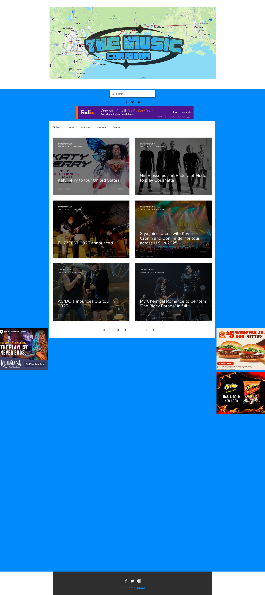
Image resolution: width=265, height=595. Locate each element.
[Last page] (161, 330)
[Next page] (153, 330)
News (71, 127)
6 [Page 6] (139, 329)
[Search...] (132, 93)
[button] (207, 128)
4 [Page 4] (125, 329)
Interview (86, 127)
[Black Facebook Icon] (126, 102)
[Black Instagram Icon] (138, 102)
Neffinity (141, 587)
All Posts (57, 127)
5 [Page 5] (132, 329)
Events (116, 127)
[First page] (104, 330)
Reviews (101, 127)
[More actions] (124, 145)
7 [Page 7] (146, 329)
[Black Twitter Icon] (132, 102)
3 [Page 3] (118, 329)
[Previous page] (111, 330)
